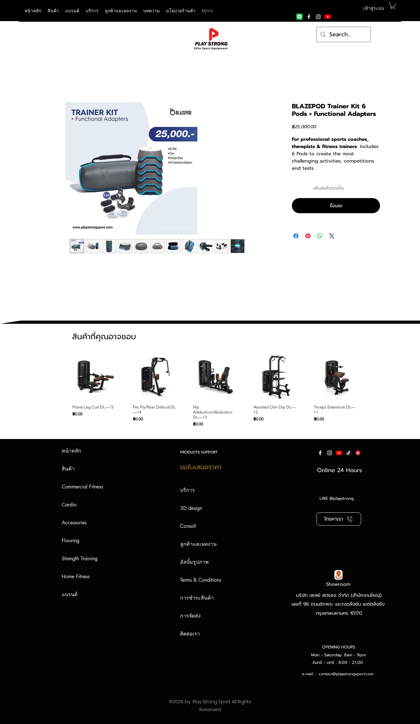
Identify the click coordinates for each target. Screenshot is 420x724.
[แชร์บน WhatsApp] (320, 236)
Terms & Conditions (200, 580)
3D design (191, 508)
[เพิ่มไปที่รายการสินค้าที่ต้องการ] (374, 188)
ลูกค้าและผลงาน (198, 544)
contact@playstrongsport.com (346, 674)
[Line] (299, 17)
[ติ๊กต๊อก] (348, 453)
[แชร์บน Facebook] (296, 236)
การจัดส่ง (190, 616)
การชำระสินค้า (197, 598)
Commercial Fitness (82, 486)
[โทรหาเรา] (338, 519)
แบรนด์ (69, 594)
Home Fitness (76, 576)
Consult (188, 526)
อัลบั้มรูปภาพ (194, 562)
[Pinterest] (358, 453)
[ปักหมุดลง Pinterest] (308, 236)
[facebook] (309, 17)
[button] (72, 10)
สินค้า (68, 468)
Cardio (69, 504)
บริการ (187, 490)
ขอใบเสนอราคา (201, 467)
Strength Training (80, 558)
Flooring (70, 540)
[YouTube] (328, 17)
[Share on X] (332, 236)
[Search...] (343, 34)
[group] (208, 390)
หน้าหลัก (71, 451)
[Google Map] (338, 575)
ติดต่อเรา (190, 633)
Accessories (74, 522)
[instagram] (318, 17)
